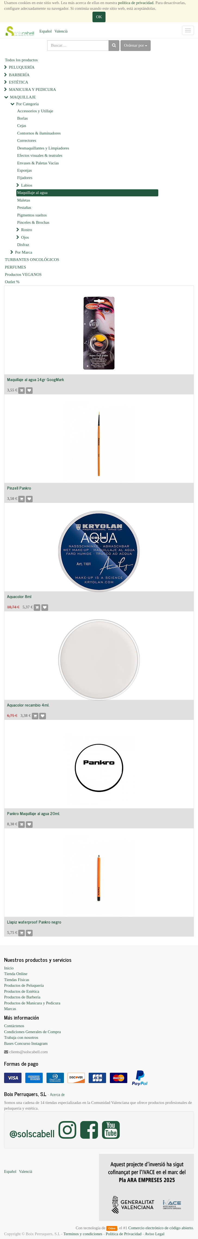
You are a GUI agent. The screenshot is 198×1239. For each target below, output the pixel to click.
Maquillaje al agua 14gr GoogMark (35, 379)
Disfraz (23, 244)
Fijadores (24, 177)
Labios (26, 185)
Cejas (21, 125)
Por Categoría (27, 104)
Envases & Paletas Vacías (38, 163)
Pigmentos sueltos (32, 215)
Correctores (26, 140)
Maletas (23, 200)
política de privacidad (135, 3)
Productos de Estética (21, 991)
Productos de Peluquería (24, 985)
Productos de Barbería (22, 997)
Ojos (25, 237)
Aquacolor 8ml (19, 596)
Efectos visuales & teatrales (39, 155)
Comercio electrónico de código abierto (160, 1228)
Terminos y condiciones (82, 1234)
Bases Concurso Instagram (26, 1043)
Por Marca (23, 252)
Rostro (26, 230)
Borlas (22, 118)
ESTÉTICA (18, 82)
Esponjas (24, 170)
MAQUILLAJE (23, 97)
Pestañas (24, 207)
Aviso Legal (155, 1234)
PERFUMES (15, 267)
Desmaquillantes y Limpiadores (43, 148)
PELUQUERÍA (22, 67)
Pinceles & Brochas (33, 222)
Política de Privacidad (124, 1234)
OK (99, 17)
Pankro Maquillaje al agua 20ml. (33, 813)
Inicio (9, 968)
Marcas (10, 1009)
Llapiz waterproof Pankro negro (34, 921)
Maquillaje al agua (32, 192)
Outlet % (12, 282)
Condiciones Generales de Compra (32, 1032)
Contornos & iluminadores (39, 133)
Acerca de (57, 1094)
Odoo (111, 1228)
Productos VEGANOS (23, 274)
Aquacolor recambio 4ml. (28, 704)
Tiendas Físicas (16, 980)
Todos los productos (21, 60)
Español (45, 31)
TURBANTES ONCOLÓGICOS (32, 259)
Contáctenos (14, 1026)
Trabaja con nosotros (21, 1037)
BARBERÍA (19, 75)
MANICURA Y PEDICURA (32, 89)
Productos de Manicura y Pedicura (32, 1003)
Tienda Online (15, 974)
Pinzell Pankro (19, 487)
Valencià (60, 31)
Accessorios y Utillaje (35, 111)
